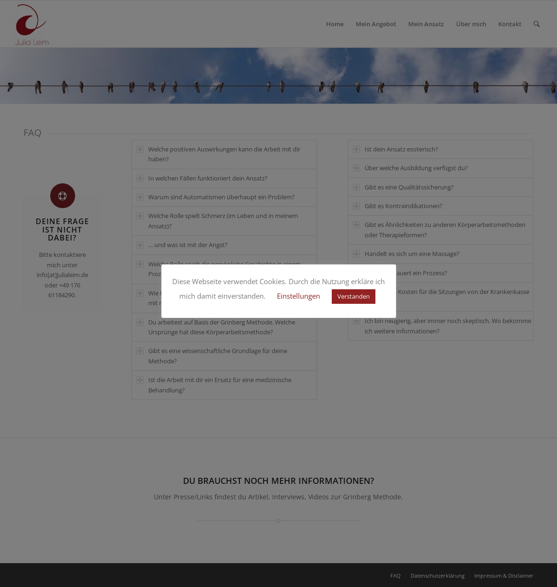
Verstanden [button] (353, 296)
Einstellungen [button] (298, 296)
